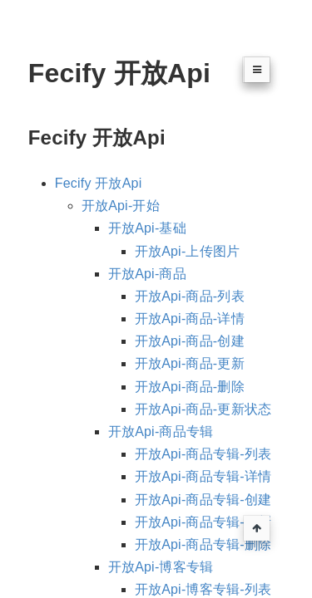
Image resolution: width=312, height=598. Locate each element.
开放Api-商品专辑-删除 (203, 544)
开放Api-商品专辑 (160, 431)
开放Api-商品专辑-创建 (203, 500)
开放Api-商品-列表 (190, 296)
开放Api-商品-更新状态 (203, 409)
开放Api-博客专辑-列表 (203, 589)
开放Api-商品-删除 (190, 387)
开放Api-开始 (121, 206)
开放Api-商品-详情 (190, 318)
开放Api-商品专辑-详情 (203, 476)
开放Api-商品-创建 (190, 341)
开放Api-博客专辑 (160, 567)
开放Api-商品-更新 (190, 363)
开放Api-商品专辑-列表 (203, 454)
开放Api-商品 (147, 274)
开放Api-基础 (147, 228)
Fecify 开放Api (98, 183)
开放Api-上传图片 (187, 251)
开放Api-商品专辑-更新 (203, 522)
